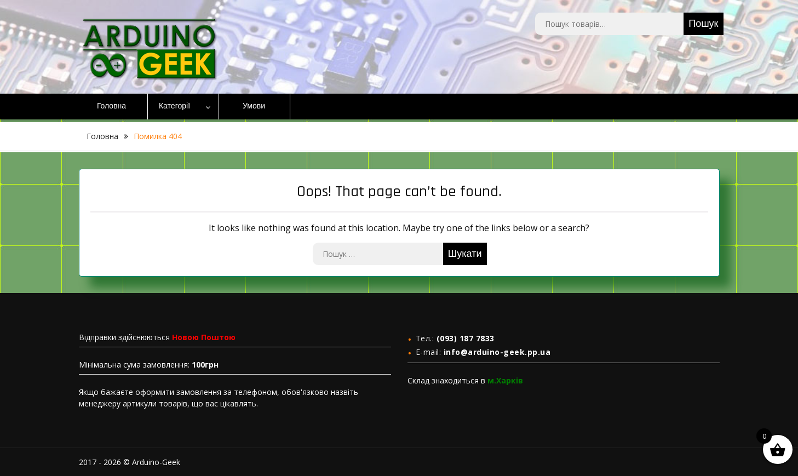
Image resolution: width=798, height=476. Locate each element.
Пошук (703, 24)
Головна (111, 106)
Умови (254, 106)
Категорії (174, 106)
